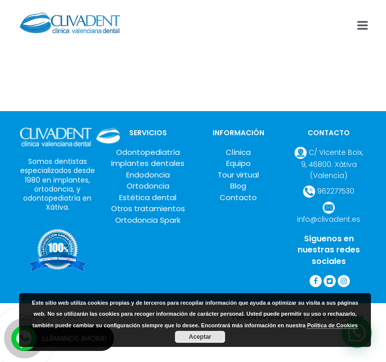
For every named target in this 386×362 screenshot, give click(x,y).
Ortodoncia (148, 185)
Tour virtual (238, 174)
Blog (238, 185)
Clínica (238, 152)
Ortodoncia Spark (147, 220)
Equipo (238, 163)
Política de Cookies (332, 325)
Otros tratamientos (148, 208)
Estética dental (147, 197)
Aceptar (200, 336)
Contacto (238, 197)
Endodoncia (148, 174)
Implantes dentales (147, 163)
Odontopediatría (148, 152)
